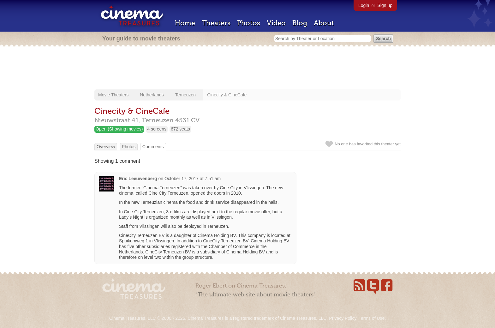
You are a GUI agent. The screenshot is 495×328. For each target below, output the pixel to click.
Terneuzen (185, 94)
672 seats (180, 128)
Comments (153, 146)
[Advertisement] (247, 68)
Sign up (385, 5)
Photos (248, 23)
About (324, 23)
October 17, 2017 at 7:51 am (192, 178)
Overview (106, 146)
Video (276, 23)
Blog (299, 23)
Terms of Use (372, 318)
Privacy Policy (342, 318)
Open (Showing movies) (119, 128)
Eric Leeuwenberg (138, 178)
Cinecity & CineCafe (227, 94)
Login (363, 5)
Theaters (216, 23)
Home (185, 23)
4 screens (156, 128)
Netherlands (152, 94)
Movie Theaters (113, 94)
